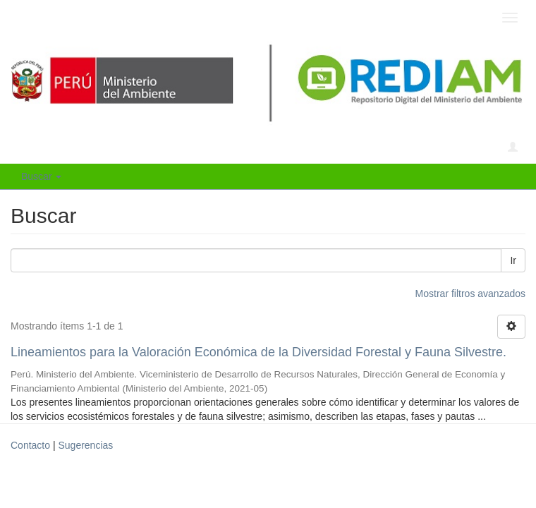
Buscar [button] (41, 176)
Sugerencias (85, 445)
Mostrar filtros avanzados (470, 293)
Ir (513, 260)
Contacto (30, 445)
